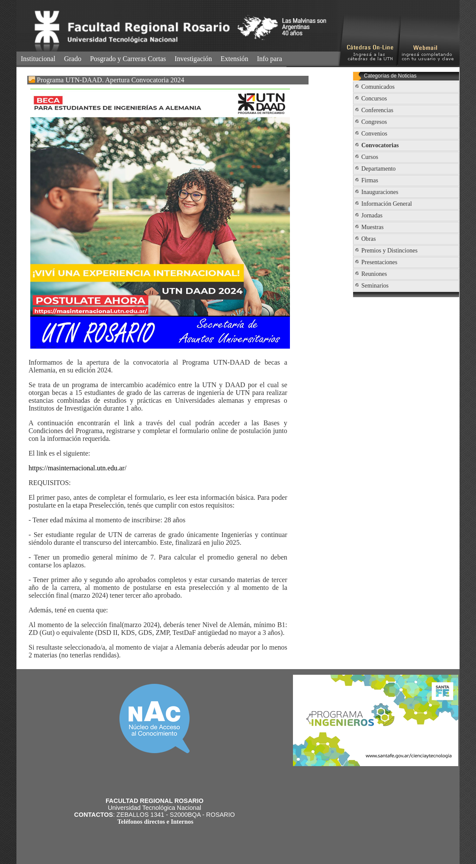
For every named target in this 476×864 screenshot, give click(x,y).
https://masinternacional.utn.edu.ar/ (77, 468)
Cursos (369, 157)
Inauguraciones (380, 192)
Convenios (374, 133)
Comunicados (378, 87)
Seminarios (375, 285)
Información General (386, 204)
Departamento (378, 168)
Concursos (374, 98)
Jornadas (372, 215)
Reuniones (374, 274)
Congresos (374, 122)
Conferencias (377, 110)
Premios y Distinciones (389, 250)
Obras (368, 239)
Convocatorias (380, 145)
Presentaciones (379, 262)
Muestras (372, 227)
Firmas (369, 180)
